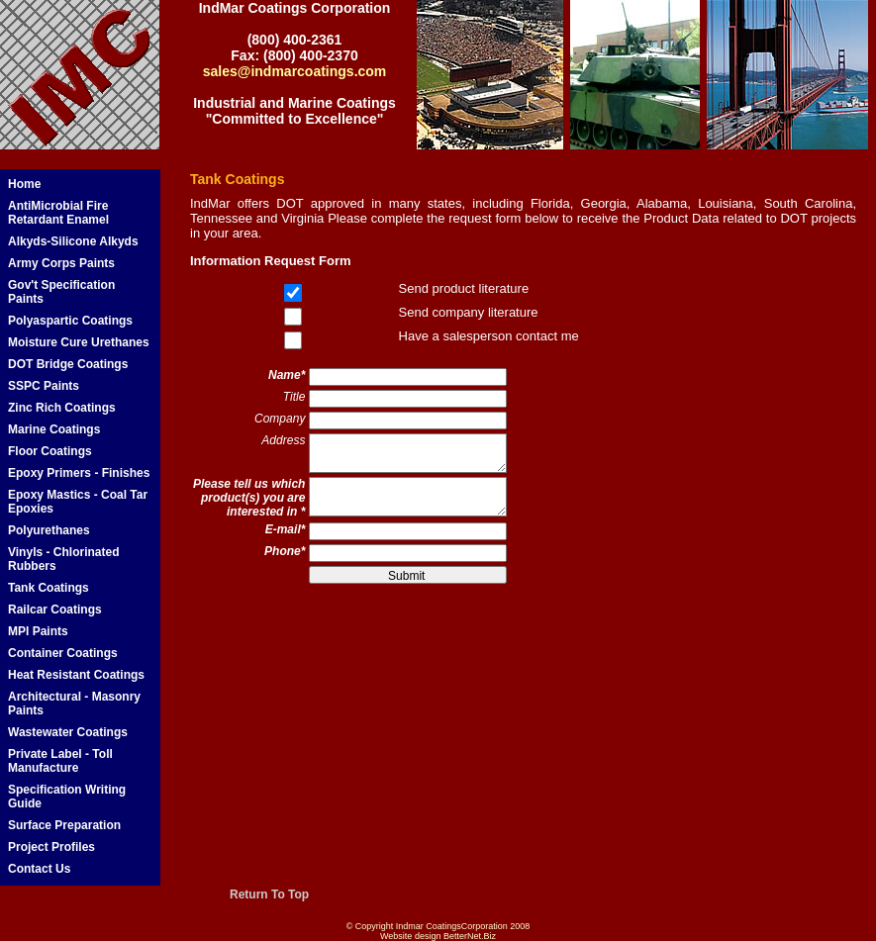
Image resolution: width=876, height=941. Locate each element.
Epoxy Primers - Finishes (78, 473)
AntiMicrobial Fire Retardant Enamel (58, 213)
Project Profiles (51, 847)
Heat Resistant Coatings (76, 675)
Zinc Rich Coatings (62, 408)
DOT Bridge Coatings (68, 364)
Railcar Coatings (55, 609)
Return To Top (269, 894)
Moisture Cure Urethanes (78, 342)
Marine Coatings (54, 429)
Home (24, 184)
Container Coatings (63, 653)
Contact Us (39, 869)
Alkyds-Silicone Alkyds (73, 241)
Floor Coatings (50, 451)
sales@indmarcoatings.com (295, 71)
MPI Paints (38, 631)
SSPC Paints (43, 386)
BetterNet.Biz (469, 936)
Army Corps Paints (61, 263)
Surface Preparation (64, 825)
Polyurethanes (49, 530)
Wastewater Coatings (68, 732)
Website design (410, 936)
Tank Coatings (48, 588)
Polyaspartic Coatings (70, 321)
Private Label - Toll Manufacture (60, 761)
